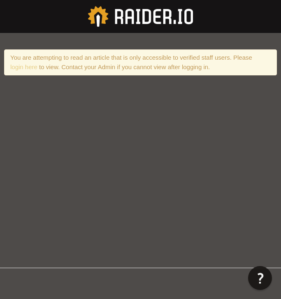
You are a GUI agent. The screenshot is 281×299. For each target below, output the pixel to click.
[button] (260, 278)
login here (23, 66)
